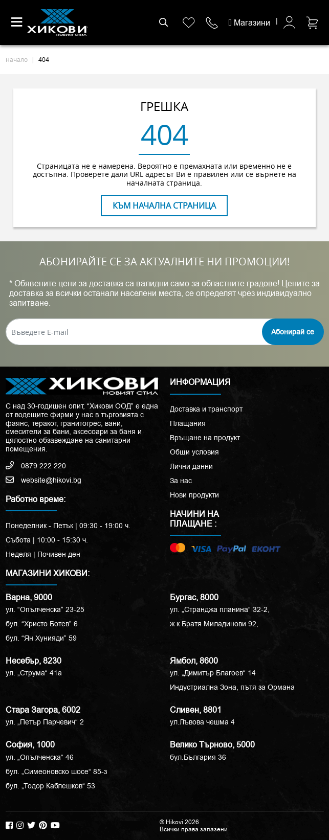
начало (17, 59)
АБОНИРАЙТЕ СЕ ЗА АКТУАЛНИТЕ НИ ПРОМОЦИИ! (164, 262)
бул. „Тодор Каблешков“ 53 (50, 786)
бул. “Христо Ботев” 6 (42, 624)
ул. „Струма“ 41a (34, 673)
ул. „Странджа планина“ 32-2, (220, 609)
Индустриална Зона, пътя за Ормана (232, 687)
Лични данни (191, 466)
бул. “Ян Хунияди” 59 (41, 638)
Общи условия (194, 452)
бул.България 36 (198, 757)
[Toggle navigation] (17, 22)
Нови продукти (194, 495)
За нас (181, 480)
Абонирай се (292, 332)
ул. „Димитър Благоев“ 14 (213, 673)
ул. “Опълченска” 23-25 (45, 609)
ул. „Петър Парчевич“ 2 (45, 722)
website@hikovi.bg (43, 480)
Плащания (188, 423)
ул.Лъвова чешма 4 (202, 722)
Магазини (249, 23)
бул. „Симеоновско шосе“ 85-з (56, 771)
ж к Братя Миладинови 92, (214, 624)
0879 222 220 (36, 466)
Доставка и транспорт (206, 409)
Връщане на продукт (205, 438)
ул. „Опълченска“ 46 (40, 757)
